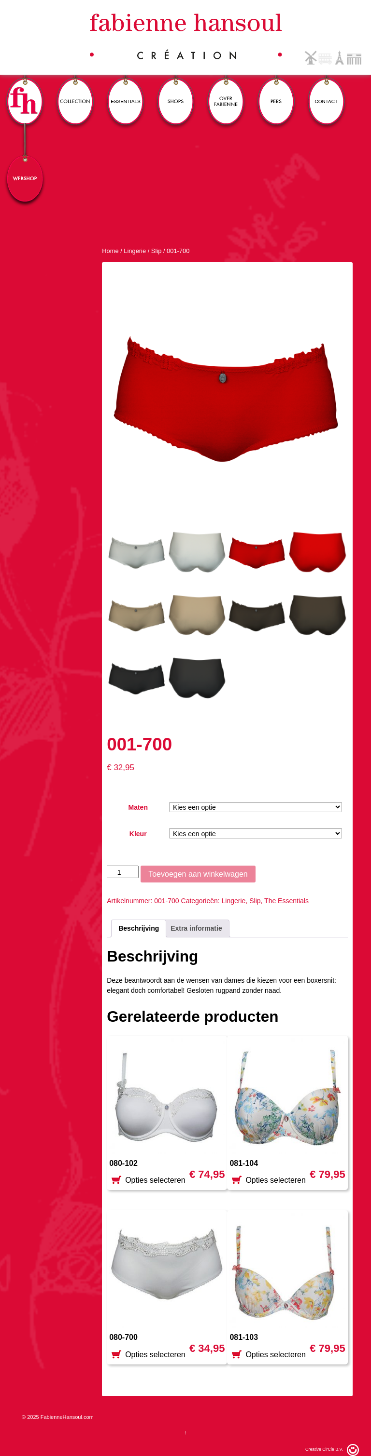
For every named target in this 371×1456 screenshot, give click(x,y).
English (325, 58)
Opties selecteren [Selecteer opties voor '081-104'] (275, 1181)
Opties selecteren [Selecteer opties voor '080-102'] (155, 1181)
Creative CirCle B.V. (324, 1449)
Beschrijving (138, 928)
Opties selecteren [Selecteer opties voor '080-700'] (155, 1356)
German (354, 58)
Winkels (176, 88)
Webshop (25, 165)
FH (25, 88)
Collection (75, 88)
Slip (156, 250)
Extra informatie (196, 928)
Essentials (125, 88)
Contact (326, 88)
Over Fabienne (226, 88)
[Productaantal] (123, 872)
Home (110, 250)
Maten (137, 807)
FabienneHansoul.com (66, 1417)
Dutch (310, 58)
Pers (276, 88)
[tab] (138, 928)
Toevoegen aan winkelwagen (197, 874)
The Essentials (286, 901)
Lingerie (135, 250)
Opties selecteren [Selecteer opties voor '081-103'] (275, 1356)
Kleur (138, 834)
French (339, 58)
